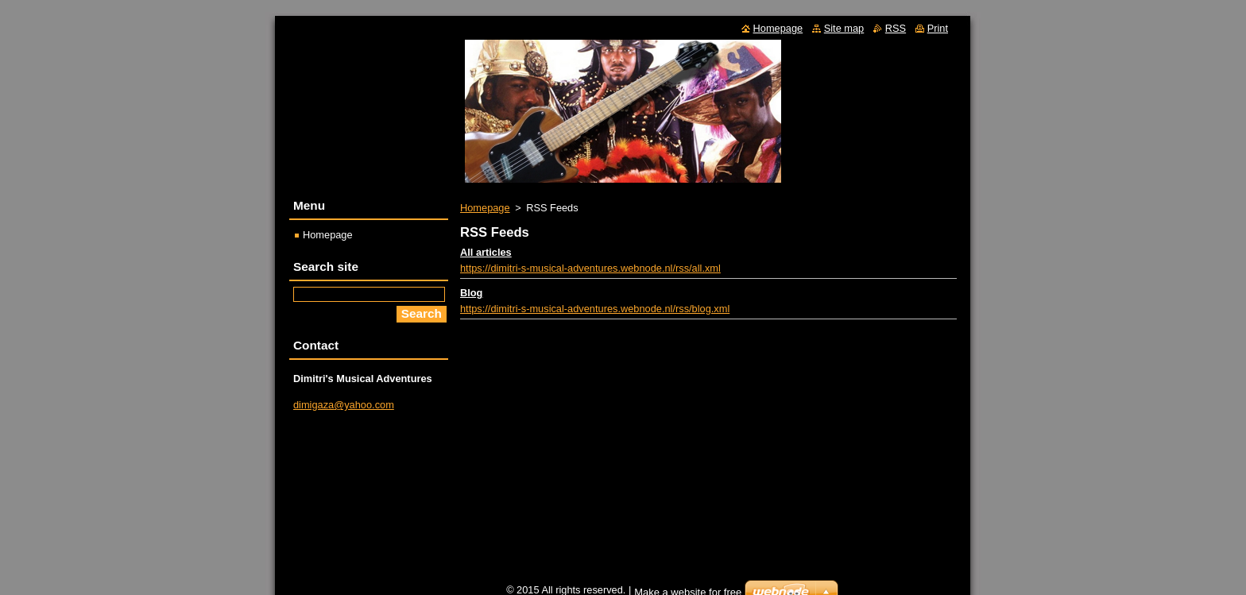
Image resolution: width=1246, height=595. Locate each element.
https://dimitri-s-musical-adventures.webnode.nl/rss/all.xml (590, 268)
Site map (844, 28)
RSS (895, 28)
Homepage (485, 208)
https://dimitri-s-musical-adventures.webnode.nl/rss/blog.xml (594, 309)
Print (937, 28)
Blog (471, 293)
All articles (486, 252)
